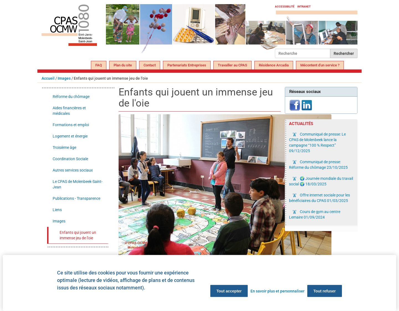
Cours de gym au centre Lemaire (314, 214)
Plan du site (123, 65)
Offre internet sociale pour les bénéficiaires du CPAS (319, 198)
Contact (150, 65)
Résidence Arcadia (274, 65)
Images (64, 78)
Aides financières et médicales (69, 111)
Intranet (304, 6)
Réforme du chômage (71, 96)
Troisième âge (64, 147)
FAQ (98, 65)
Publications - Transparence (76, 198)
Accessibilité (285, 6)
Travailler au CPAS (232, 65)
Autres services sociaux (73, 170)
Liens (57, 210)
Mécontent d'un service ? (319, 65)
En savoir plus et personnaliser (277, 291)
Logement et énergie (70, 136)
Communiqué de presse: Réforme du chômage (318, 165)
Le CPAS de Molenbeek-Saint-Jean (78, 184)
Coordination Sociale (70, 159)
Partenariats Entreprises (186, 65)
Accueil (48, 78)
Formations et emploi (71, 125)
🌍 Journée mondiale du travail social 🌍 (321, 181)
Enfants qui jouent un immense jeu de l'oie (78, 235)
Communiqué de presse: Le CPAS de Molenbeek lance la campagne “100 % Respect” (317, 142)
